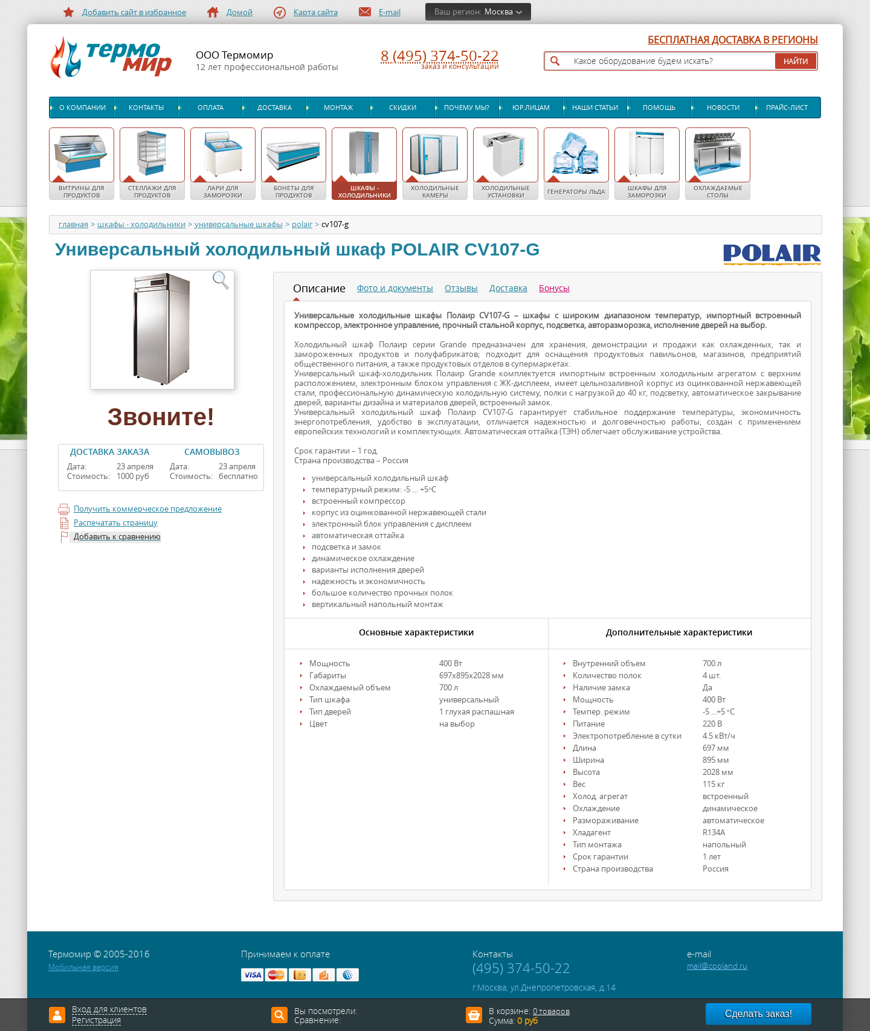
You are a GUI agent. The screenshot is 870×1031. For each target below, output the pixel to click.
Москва (499, 12)
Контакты (146, 107)
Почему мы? (466, 107)
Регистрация (96, 1021)
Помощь (659, 107)
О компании (82, 107)
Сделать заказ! (758, 1014)
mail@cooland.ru (717, 966)
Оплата (211, 107)
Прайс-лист (787, 107)
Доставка (274, 107)
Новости (723, 107)
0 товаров (551, 1011)
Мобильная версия (83, 967)
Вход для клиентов (109, 1010)
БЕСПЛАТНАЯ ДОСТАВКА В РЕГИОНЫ (733, 40)
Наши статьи (595, 107)
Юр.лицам (531, 107)
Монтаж (338, 107)
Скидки (402, 107)
